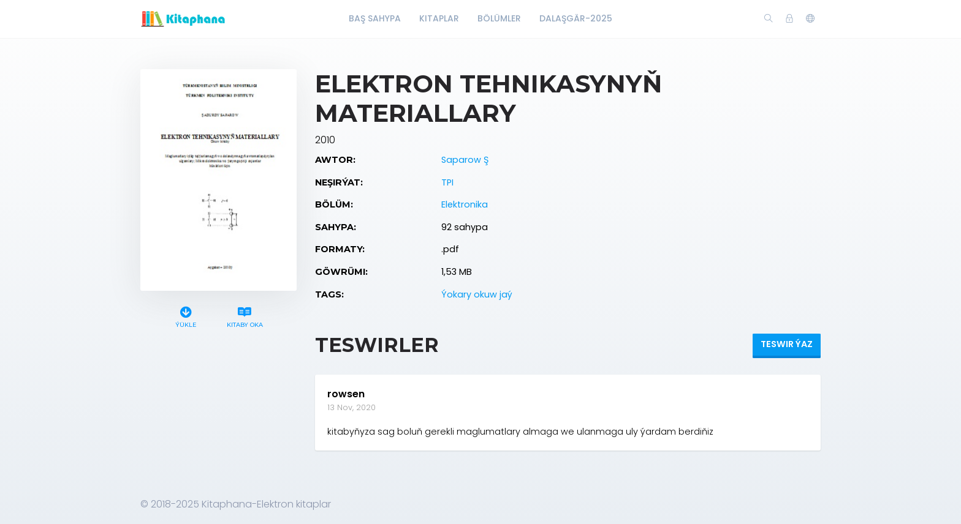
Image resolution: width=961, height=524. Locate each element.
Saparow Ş (464, 160)
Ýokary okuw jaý (476, 294)
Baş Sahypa (375, 18)
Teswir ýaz (787, 344)
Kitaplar (439, 18)
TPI (447, 182)
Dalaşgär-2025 (575, 18)
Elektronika (464, 204)
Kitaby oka (244, 315)
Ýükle (186, 315)
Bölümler (499, 18)
